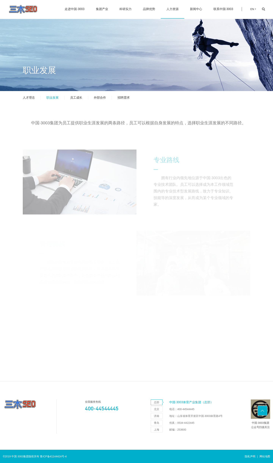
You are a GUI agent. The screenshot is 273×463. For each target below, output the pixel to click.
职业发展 (52, 97)
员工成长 (76, 97)
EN (252, 6)
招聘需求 (124, 97)
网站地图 (265, 456)
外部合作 (100, 97)
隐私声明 (250, 456)
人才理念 (29, 97)
